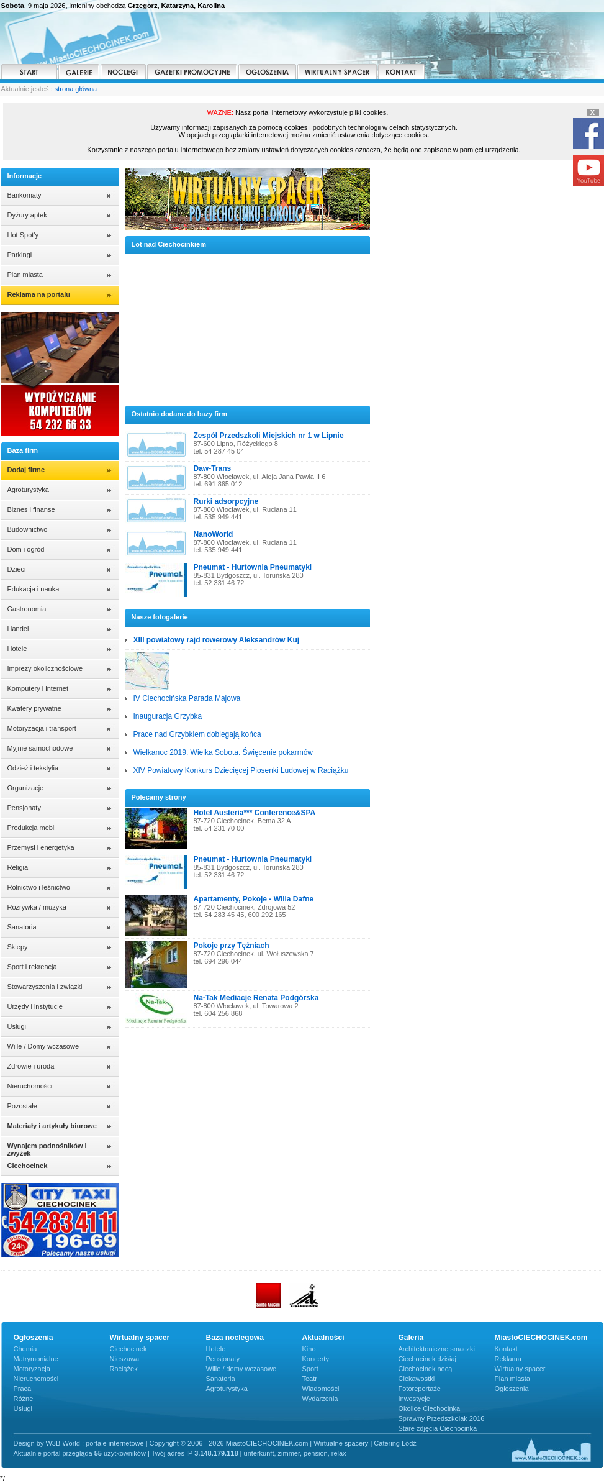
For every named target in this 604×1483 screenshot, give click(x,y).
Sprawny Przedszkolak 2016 (442, 1418)
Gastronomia (27, 609)
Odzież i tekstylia (33, 768)
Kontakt (506, 1349)
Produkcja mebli (31, 827)
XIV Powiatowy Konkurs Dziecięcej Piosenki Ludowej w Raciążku (241, 770)
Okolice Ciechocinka (430, 1408)
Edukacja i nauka (33, 589)
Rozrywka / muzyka (36, 907)
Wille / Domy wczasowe (43, 1046)
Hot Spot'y (22, 235)
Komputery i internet (37, 688)
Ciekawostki (417, 1378)
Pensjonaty (24, 807)
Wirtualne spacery (340, 1443)
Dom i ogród (26, 549)
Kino (309, 1349)
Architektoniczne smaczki (437, 1349)
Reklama (508, 1358)
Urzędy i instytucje (35, 1006)
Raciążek (124, 1368)
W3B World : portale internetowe (94, 1443)
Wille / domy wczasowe (241, 1368)
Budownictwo (27, 529)
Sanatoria (22, 927)
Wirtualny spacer (520, 1368)
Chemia (25, 1349)
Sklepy (17, 947)
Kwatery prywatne (34, 708)
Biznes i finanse (31, 509)
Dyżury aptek (27, 215)
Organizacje (25, 788)
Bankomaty (24, 195)
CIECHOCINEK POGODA (489, 214)
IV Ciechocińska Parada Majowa (187, 698)
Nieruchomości (30, 1086)
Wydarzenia (320, 1398)
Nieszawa (125, 1358)
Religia (18, 867)
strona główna (76, 89)
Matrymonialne (36, 1358)
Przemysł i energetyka (40, 847)
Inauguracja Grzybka (167, 716)
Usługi (17, 1026)
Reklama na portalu (38, 294)
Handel (18, 628)
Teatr (309, 1378)
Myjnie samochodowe (40, 748)
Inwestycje (414, 1398)
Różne (24, 1398)
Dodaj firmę (26, 469)
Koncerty (315, 1358)
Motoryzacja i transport (41, 728)
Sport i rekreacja (32, 966)
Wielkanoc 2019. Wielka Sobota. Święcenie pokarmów (223, 752)
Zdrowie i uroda (31, 1066)
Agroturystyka (28, 489)
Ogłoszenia (512, 1388)
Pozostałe (22, 1106)
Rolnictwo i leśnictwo (38, 887)
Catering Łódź (395, 1443)
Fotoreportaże (420, 1388)
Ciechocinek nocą (426, 1368)
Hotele (17, 648)
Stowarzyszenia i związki (45, 986)
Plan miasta (25, 274)
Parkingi (19, 254)
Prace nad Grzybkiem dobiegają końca (197, 734)
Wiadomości (321, 1388)
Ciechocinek (128, 1349)
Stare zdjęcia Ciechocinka (438, 1428)
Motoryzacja (32, 1368)
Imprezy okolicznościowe (45, 668)
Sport (310, 1368)
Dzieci (16, 569)
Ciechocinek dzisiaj (428, 1358)
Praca (23, 1388)
